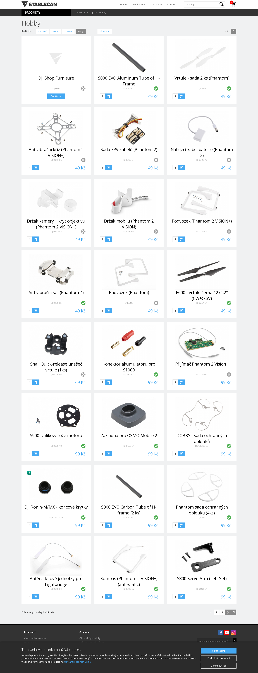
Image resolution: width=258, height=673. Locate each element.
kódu (56, 31)
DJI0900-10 (56, 445)
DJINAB (56, 88)
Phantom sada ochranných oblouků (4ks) (202, 510)
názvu (68, 31)
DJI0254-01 (201, 302)
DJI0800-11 (128, 517)
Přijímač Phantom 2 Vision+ (201, 364)
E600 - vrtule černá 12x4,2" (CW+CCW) (202, 295)
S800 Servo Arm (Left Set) (202, 578)
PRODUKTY (32, 12)
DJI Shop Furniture (56, 78)
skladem (104, 31)
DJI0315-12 (201, 374)
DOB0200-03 (201, 445)
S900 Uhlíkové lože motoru (56, 435)
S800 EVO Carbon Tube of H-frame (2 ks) (129, 510)
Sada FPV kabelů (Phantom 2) (129, 149)
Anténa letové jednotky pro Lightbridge (56, 581)
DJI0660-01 (128, 445)
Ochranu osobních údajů (77, 661)
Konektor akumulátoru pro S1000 (129, 367)
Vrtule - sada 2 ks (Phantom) (202, 78)
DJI (92, 12)
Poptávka (56, 96)
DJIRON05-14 (56, 517)
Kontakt (171, 4)
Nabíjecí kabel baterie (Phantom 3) (202, 152)
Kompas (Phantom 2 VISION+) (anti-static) (128, 581)
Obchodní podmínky (89, 638)
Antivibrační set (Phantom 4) (56, 292)
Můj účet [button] (156, 4)
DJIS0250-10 (56, 374)
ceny (80, 31)
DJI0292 (202, 517)
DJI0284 (202, 88)
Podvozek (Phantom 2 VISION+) (202, 221)
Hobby (102, 12)
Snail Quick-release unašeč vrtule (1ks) (56, 367)
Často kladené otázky (35, 638)
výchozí (42, 31)
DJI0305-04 (128, 159)
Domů (123, 4)
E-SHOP (81, 12)
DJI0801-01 (201, 588)
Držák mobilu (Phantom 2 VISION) (129, 224)
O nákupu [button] (138, 4)
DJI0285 (129, 302)
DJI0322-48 (201, 159)
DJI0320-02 (128, 588)
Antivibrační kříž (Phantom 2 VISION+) (56, 152)
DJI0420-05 (56, 302)
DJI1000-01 (128, 374)
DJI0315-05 (56, 231)
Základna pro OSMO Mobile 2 (129, 435)
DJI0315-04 (201, 231)
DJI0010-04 (56, 588)
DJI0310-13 (128, 231)
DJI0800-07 (128, 88)
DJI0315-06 (56, 159)
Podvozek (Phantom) (129, 292)
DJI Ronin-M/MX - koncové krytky (56, 507)
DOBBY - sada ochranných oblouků (202, 438)
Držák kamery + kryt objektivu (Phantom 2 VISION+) (56, 224)
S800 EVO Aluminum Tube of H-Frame (129, 81)
